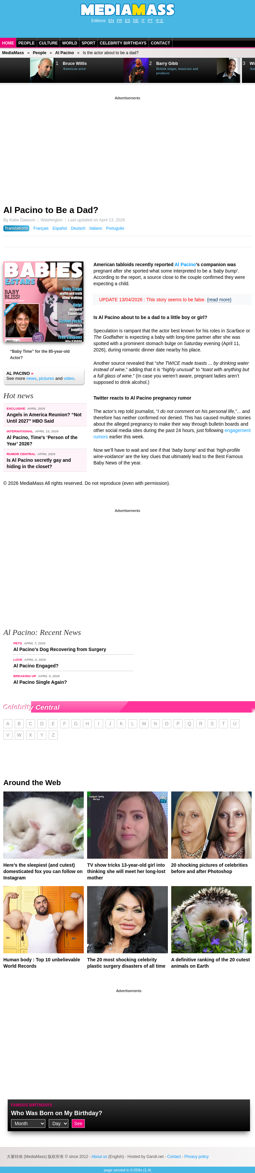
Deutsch (78, 228)
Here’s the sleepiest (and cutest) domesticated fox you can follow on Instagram (42, 871)
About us (99, 1156)
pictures (46, 378)
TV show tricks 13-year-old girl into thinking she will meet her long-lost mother (126, 871)
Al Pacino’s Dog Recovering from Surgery (59, 649)
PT (150, 20)
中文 (160, 20)
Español (59, 228)
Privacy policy (196, 1156)
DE (136, 20)
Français (41, 228)
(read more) (219, 299)
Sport (88, 43)
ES (127, 20)
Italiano (95, 228)
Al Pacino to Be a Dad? (50, 210)
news (31, 378)
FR (119, 20)
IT (143, 20)
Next (15, 70)
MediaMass (13, 52)
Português (115, 228)
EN (111, 20)
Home (8, 43)
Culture (48, 43)
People (26, 43)
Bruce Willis (75, 63)
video (69, 378)
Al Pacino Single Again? (40, 682)
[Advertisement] (127, 148)
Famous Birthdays (31, 1105)
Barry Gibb (167, 63)
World (69, 43)
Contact (160, 43)
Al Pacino (64, 52)
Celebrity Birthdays (123, 43)
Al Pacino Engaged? (35, 665)
